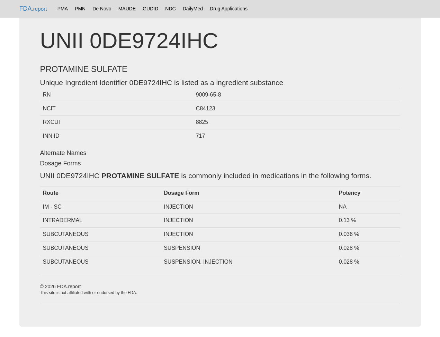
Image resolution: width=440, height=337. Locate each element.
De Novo (101, 8)
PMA (62, 8)
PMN (80, 8)
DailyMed (193, 8)
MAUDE (127, 8)
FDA (33, 8)
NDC (170, 8)
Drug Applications (229, 8)
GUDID (150, 8)
